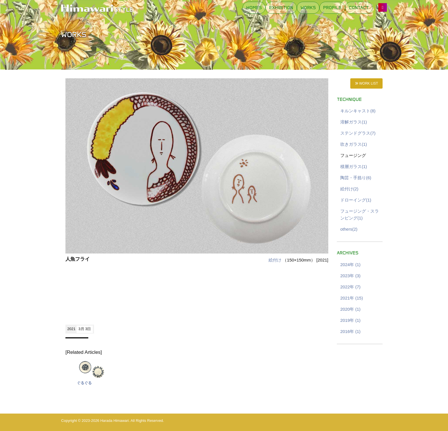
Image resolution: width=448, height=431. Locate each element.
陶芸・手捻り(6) (355, 177)
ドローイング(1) (355, 199)
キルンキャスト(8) (357, 110)
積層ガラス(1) (353, 166)
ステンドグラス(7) (357, 133)
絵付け (275, 260)
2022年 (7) (350, 286)
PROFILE (332, 7)
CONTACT (359, 7)
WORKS (308, 7)
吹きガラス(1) (353, 144)
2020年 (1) (350, 309)
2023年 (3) (350, 275)
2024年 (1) (350, 264)
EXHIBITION (281, 7)
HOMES (254, 7)
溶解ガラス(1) (353, 121)
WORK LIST (366, 83)
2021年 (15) (351, 298)
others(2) (348, 229)
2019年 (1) (350, 320)
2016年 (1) (350, 331)
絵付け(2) (349, 188)
